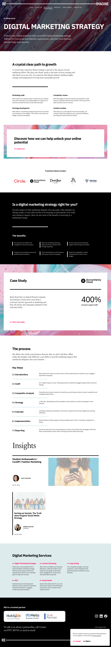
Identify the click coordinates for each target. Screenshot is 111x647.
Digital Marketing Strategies (24, 565)
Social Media (46, 582)
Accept (77, 641)
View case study (17, 323)
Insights (57, 7)
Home (32, 7)
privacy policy (96, 635)
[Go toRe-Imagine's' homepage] (55, 3)
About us (38, 7)
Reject (86, 641)
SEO (15, 582)
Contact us (77, 7)
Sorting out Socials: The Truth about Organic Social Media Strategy (28, 517)
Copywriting (73, 565)
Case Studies (67, 7)
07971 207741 (13, 630)
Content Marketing (48, 565)
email (32, 630)
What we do (48, 7)
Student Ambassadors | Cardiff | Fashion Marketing (26, 462)
